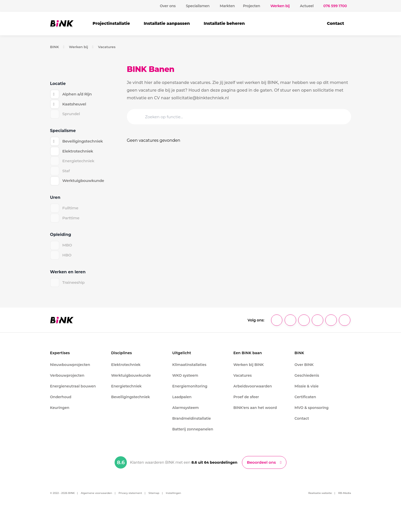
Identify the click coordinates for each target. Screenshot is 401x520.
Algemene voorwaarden (96, 497)
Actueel (307, 6)
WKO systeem (185, 379)
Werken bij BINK (248, 368)
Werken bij (79, 47)
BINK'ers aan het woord (255, 411)
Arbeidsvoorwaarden (252, 390)
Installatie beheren (224, 23)
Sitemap (154, 497)
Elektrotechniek (78, 152)
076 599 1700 (335, 6)
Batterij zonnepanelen (192, 433)
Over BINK (304, 368)
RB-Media (344, 497)
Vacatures (108, 47)
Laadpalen (182, 401)
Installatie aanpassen (167, 23)
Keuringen (60, 411)
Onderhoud (60, 401)
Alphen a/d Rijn (77, 94)
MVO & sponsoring (312, 411)
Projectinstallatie (111, 23)
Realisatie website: (320, 497)
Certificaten (305, 401)
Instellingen (173, 497)
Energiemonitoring (189, 390)
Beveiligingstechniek (83, 142)
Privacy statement (130, 497)
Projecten (251, 6)
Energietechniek (126, 390)
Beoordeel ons (261, 466)
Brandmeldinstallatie (191, 422)
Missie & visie (307, 390)
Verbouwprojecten (67, 379)
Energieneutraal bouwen (73, 390)
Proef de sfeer (246, 401)
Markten (227, 6)
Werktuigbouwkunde (84, 183)
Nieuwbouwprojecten (70, 368)
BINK (55, 47)
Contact (335, 23)
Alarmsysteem (185, 411)
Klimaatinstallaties (189, 368)
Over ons (168, 6)
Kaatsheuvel (74, 104)
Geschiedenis (307, 379)
